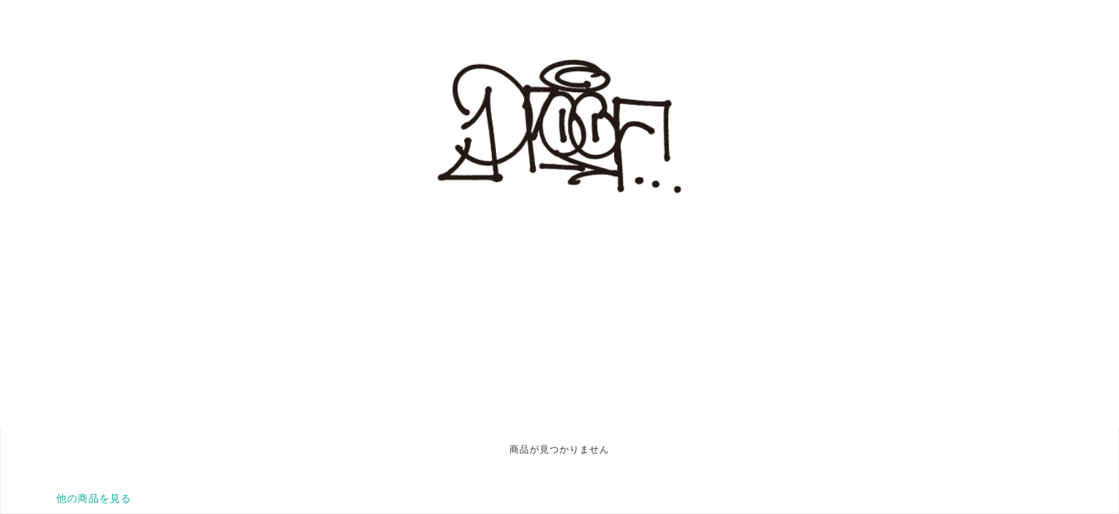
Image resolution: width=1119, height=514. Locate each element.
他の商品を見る (93, 498)
